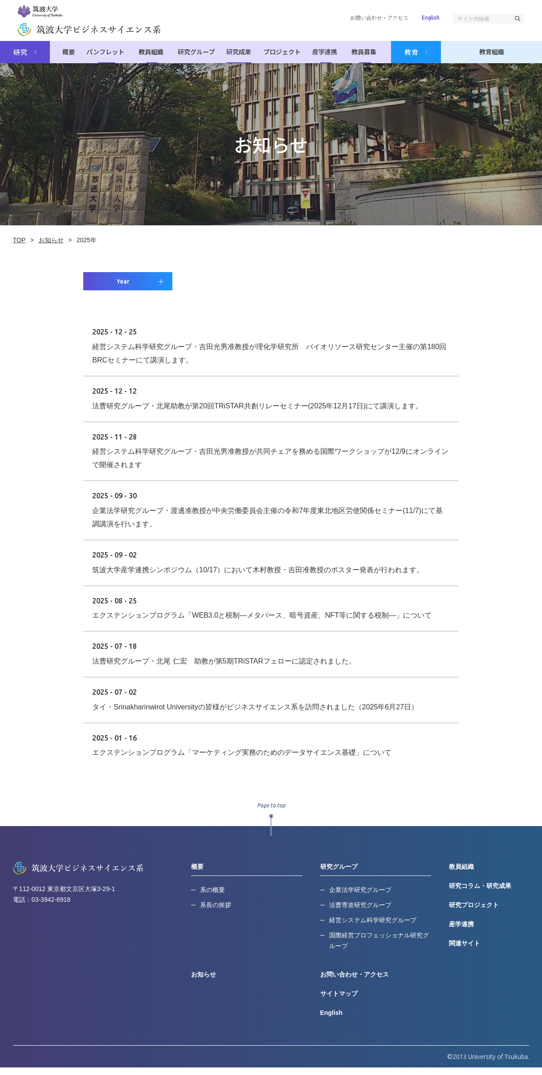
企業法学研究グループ (360, 896)
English (431, 17)
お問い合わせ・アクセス (379, 17)
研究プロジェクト (474, 912)
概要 (73, 52)
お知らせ (204, 981)
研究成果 (238, 52)
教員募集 (361, 52)
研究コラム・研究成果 (480, 892)
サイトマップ (339, 1000)
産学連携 (324, 52)
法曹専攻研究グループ (360, 912)
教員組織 (153, 52)
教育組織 (491, 52)
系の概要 (212, 896)
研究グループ (196, 52)
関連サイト (464, 950)
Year (124, 288)
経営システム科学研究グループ (372, 927)
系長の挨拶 (216, 912)
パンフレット (110, 52)
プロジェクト (282, 52)
